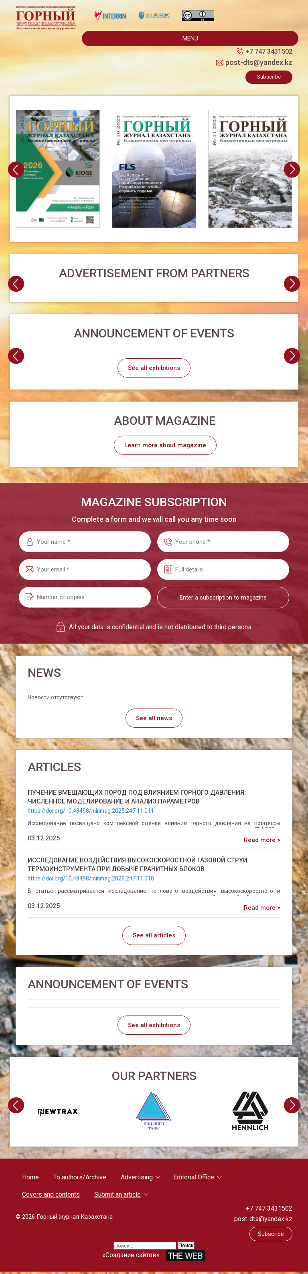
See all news (154, 719)
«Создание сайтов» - (154, 1257)
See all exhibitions (154, 368)
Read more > (261, 841)
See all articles (154, 937)
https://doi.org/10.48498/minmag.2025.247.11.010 (92, 879)
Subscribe (269, 77)
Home (30, 1179)
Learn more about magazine (166, 446)
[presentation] (16, 170)
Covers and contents (51, 1197)
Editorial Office (193, 1179)
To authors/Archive (79, 1179)
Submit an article (117, 1197)
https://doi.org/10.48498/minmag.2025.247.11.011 (92, 812)
